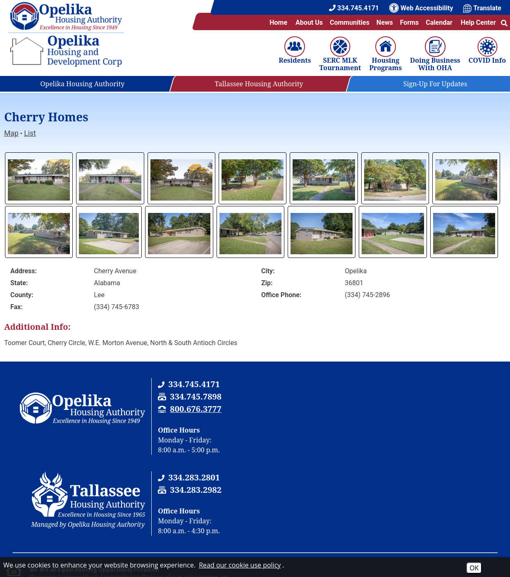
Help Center (478, 22)
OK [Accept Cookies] (474, 567)
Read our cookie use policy (240, 565)
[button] (504, 22)
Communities (349, 22)
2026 (19, 555)
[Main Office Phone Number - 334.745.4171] (354, 8)
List (30, 133)
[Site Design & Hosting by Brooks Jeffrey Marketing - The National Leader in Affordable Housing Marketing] (456, 557)
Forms (409, 22)
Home (278, 22)
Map (11, 133)
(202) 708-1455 (280, 520)
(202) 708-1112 (185, 520)
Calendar (439, 22)
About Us (309, 22)
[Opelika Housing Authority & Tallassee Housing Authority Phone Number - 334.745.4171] (193, 384)
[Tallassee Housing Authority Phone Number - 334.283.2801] (444, 384)
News (385, 22)
